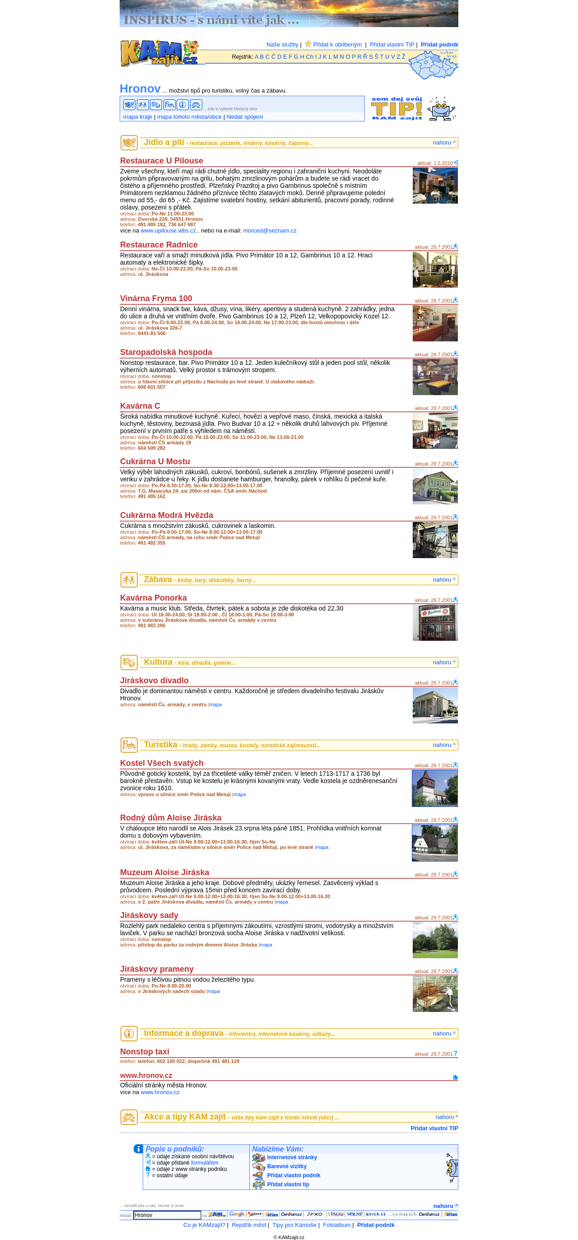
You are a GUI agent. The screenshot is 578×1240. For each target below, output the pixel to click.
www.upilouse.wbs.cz (168, 230)
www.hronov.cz (160, 1092)
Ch (310, 56)
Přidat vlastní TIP (392, 44)
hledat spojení (245, 116)
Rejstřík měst (249, 1224)
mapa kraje (137, 116)
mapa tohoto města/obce (189, 116)
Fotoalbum (336, 1224)
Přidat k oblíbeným (333, 44)
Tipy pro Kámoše (294, 1224)
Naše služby (282, 44)
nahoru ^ (444, 142)
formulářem (205, 1163)
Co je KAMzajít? (204, 1224)
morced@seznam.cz (270, 230)
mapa (216, 704)
